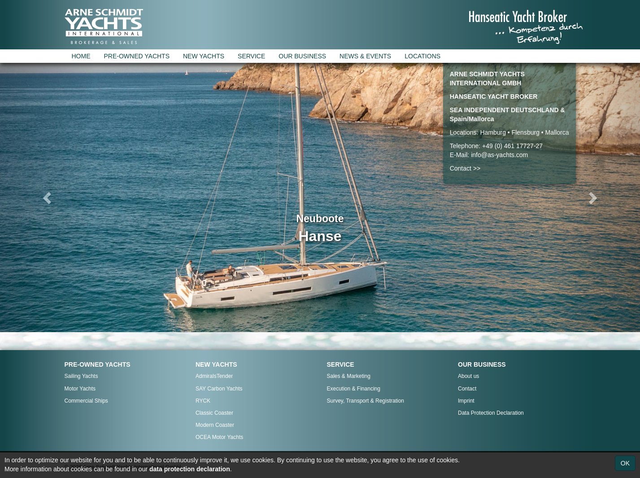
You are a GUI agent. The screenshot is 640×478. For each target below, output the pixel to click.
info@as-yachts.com (499, 154)
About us (468, 376)
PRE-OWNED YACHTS (137, 56)
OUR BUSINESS (302, 56)
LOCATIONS (422, 56)
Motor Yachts (80, 389)
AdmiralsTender (214, 376)
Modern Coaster (215, 425)
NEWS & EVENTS (365, 56)
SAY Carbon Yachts (219, 389)
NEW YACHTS (203, 56)
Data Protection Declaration (491, 413)
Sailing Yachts (81, 376)
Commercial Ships (86, 401)
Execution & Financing (353, 389)
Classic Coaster (214, 413)
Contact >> (465, 168)
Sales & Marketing (348, 376)
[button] (48, 197)
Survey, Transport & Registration (366, 401)
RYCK (203, 401)
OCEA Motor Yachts (219, 437)
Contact (467, 389)
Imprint (466, 401)
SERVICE (251, 56)
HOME (81, 56)
